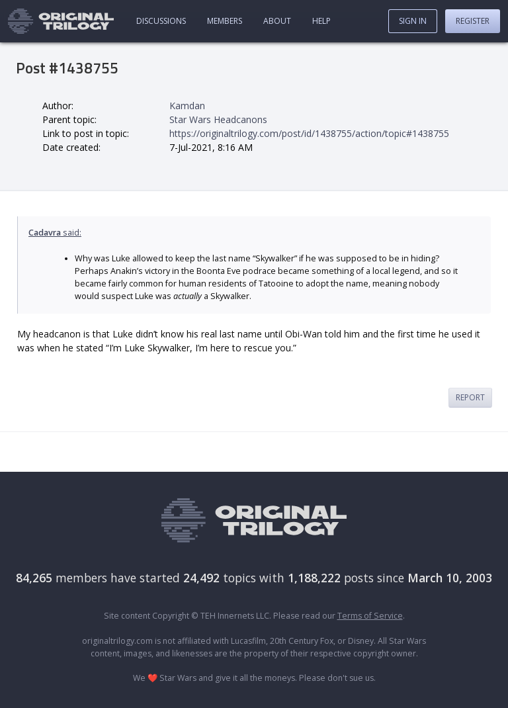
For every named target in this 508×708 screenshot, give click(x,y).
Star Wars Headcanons (218, 119)
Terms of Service (370, 615)
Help (321, 20)
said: (54, 232)
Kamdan (187, 105)
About (277, 20)
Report (470, 397)
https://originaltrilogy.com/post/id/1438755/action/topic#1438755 (309, 133)
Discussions (161, 20)
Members (224, 20)
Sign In (413, 20)
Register (472, 20)
